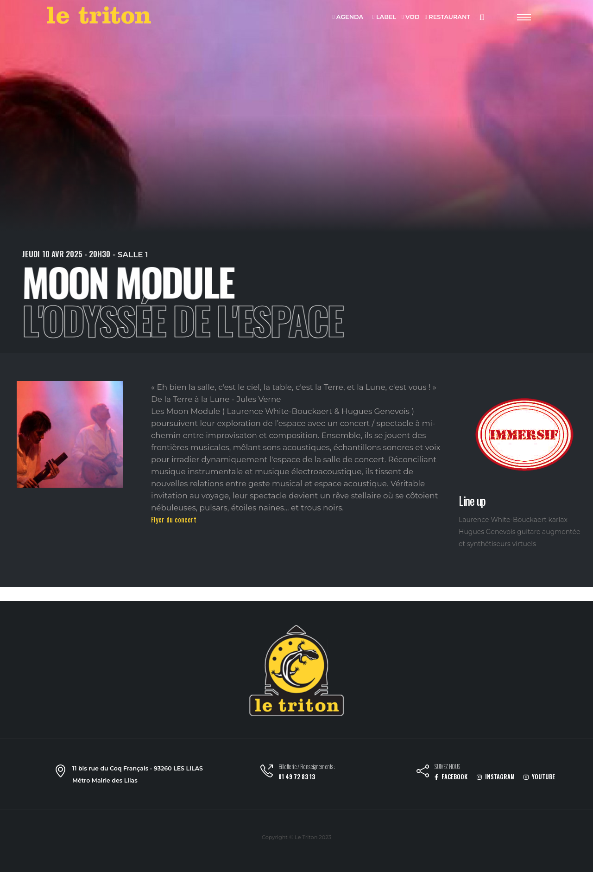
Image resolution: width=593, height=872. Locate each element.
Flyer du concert (173, 519)
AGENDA (348, 17)
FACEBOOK (451, 776)
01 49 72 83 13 (296, 776)
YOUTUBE (539, 776)
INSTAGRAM (496, 776)
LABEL (384, 17)
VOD (411, 17)
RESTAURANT (447, 17)
